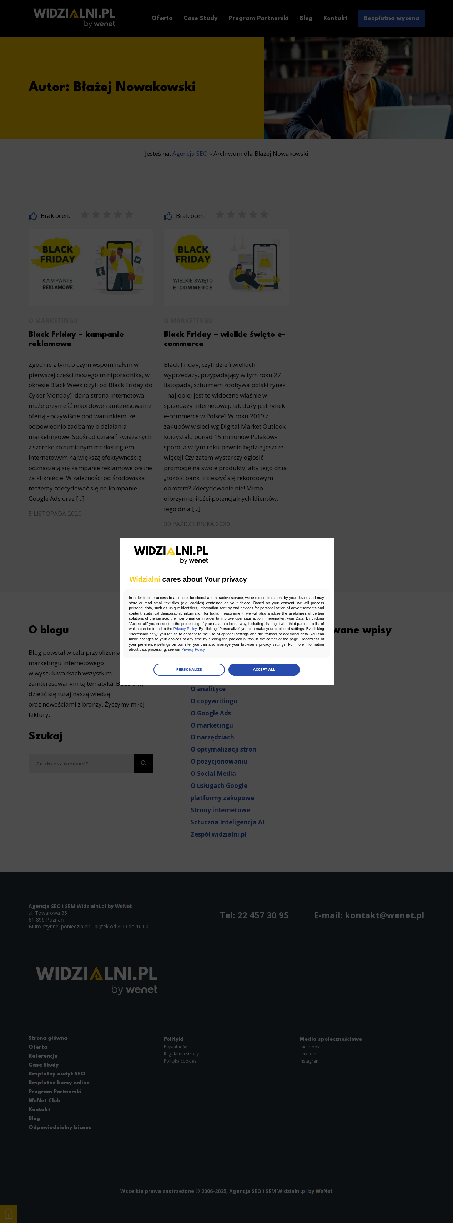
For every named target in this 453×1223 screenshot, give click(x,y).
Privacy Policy (266, 629)
